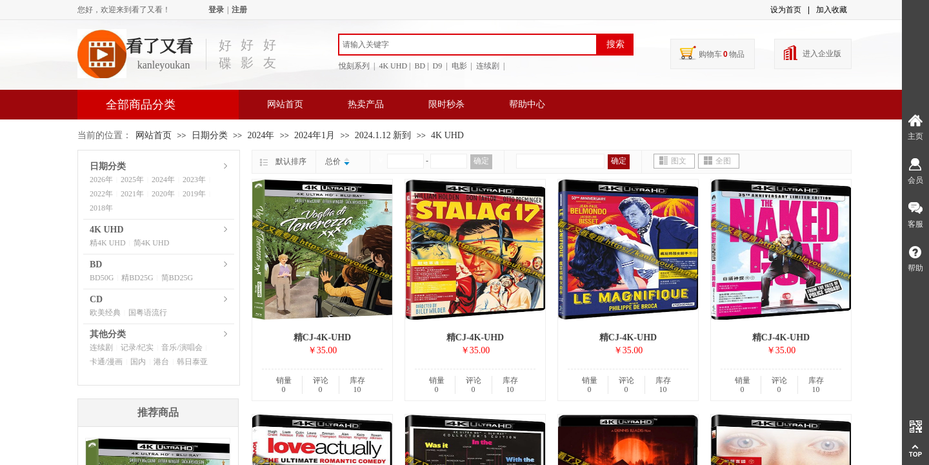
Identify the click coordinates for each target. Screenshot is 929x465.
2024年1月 (314, 135)
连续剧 (101, 347)
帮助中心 (527, 104)
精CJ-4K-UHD (322, 337)
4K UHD (447, 135)
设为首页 (785, 9)
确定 (481, 160)
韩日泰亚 (192, 361)
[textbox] (467, 45)
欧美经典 (105, 312)
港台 (161, 361)
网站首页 (285, 104)
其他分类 (108, 334)
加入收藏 (831, 9)
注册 (239, 9)
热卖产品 (366, 104)
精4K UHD (108, 242)
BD (96, 264)
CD (96, 299)
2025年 (132, 179)
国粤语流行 (147, 312)
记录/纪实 (137, 347)
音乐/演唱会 (181, 347)
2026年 (101, 179)
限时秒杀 (446, 104)
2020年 (163, 193)
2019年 (194, 193)
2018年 (101, 207)
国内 (138, 361)
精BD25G (137, 277)
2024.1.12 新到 (383, 135)
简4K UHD (152, 242)
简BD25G (177, 277)
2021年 (132, 193)
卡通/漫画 (106, 361)
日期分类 (210, 135)
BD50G (102, 277)
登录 (216, 9)
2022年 (101, 193)
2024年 (260, 135)
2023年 (194, 179)
